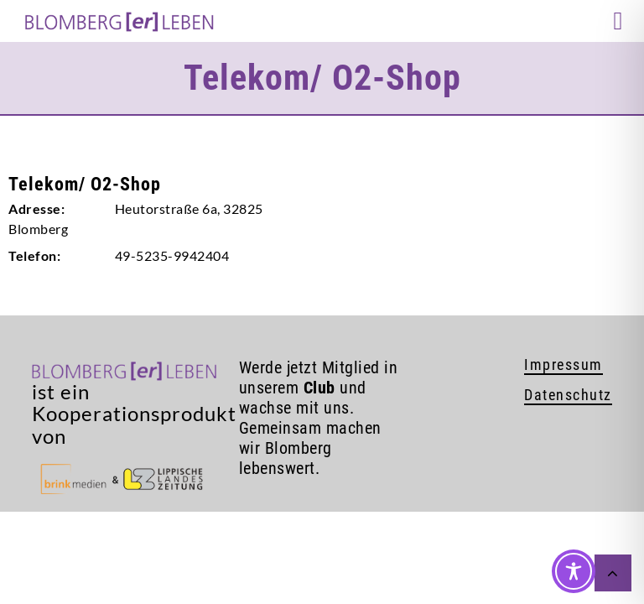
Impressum (563, 364)
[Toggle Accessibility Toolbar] (573, 571)
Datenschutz (568, 395)
